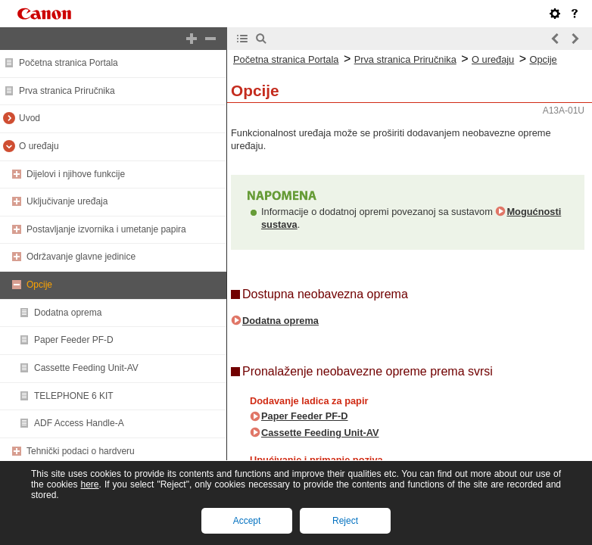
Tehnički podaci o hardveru (80, 451)
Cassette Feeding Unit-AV (86, 368)
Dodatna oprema (67, 312)
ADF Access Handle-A (79, 423)
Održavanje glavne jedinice (81, 256)
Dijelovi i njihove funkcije (75, 174)
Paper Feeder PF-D (74, 340)
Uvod (29, 118)
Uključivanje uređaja (66, 201)
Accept (247, 520)
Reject (345, 520)
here (89, 484)
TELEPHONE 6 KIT (74, 396)
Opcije (39, 284)
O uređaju (39, 146)
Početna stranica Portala (68, 63)
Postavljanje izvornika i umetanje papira (106, 229)
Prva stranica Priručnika (67, 91)
